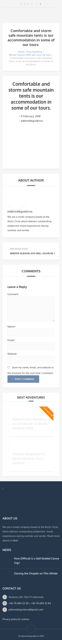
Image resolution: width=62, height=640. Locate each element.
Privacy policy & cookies (15, 619)
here (15, 540)
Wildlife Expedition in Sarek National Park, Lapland (28, 457)
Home (21, 51)
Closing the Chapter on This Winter (36, 573)
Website (12, 353)
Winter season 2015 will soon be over (30, 54)
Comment (12, 294)
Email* (11, 340)
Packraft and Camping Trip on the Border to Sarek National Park (32, 423)
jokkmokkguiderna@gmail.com (26, 609)
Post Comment (23, 379)
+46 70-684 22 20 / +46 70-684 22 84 (30, 603)
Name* (11, 326)
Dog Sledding (34, 51)
